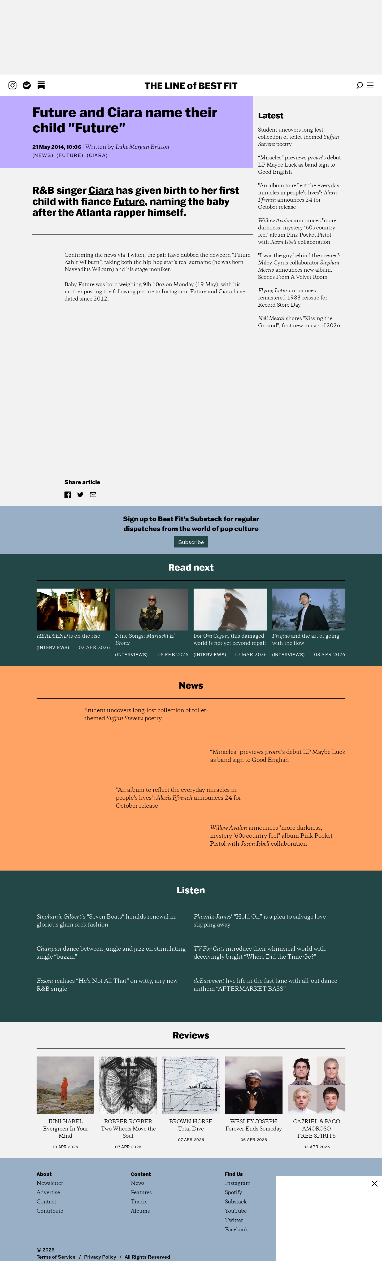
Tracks (139, 1202)
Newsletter (50, 1183)
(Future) (70, 155)
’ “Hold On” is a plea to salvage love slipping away (260, 921)
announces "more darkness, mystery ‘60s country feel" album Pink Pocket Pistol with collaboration (297, 231)
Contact (46, 1202)
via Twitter (131, 255)
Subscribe (191, 541)
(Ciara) (97, 155)
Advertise (48, 1192)
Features (141, 1192)
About (44, 1174)
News (42, 155)
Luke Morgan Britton (142, 147)
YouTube (236, 1211)
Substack (236, 1202)
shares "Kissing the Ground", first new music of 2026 (299, 322)
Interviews (53, 647)
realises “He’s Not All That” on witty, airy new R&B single (107, 985)
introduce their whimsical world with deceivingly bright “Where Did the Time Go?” (260, 953)
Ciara (101, 190)
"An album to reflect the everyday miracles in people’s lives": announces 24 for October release (299, 196)
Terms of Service (56, 1257)
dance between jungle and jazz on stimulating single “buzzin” (111, 953)
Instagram (238, 1183)
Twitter (234, 1220)
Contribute (50, 1211)
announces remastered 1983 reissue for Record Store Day (292, 298)
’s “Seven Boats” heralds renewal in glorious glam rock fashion (106, 921)
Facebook (236, 1229)
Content (141, 1174)
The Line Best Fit (191, 85)
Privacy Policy (100, 1257)
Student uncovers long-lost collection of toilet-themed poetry (298, 137)
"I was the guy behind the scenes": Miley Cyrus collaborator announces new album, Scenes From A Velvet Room (299, 266)
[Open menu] (370, 85)
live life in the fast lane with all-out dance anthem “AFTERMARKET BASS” (265, 985)
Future (129, 201)
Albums (140, 1211)
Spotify (233, 1192)
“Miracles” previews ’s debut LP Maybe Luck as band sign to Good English (299, 165)
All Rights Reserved (147, 1257)
